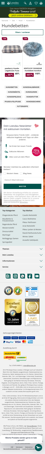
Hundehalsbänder (31, 87)
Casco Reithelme (29, 219)
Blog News (27, 173)
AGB (12, 447)
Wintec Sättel (28, 236)
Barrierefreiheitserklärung (11, 449)
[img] (41, 4)
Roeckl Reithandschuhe (32, 233)
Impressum (19, 447)
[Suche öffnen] (25, 3)
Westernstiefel (8, 228)
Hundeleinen (31, 92)
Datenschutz (29, 447)
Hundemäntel (14, 92)
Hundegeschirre (33, 102)
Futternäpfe (22, 106)
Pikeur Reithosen (29, 222)
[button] (3, 3)
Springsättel (7, 242)
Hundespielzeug (14, 97)
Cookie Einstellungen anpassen (32, 449)
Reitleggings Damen (10, 238)
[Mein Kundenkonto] (30, 4)
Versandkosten (32, 426)
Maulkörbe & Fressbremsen (8, 220)
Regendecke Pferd (9, 224)
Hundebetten (12, 87)
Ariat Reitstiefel (29, 226)
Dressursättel (7, 231)
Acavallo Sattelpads (30, 240)
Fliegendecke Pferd (10, 215)
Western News (12, 173)
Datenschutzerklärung (12, 200)
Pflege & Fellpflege (13, 102)
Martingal (6, 235)
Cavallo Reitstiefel (30, 215)
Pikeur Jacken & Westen (32, 229)
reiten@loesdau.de (29, 366)
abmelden (24, 202)
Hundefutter (32, 97)
